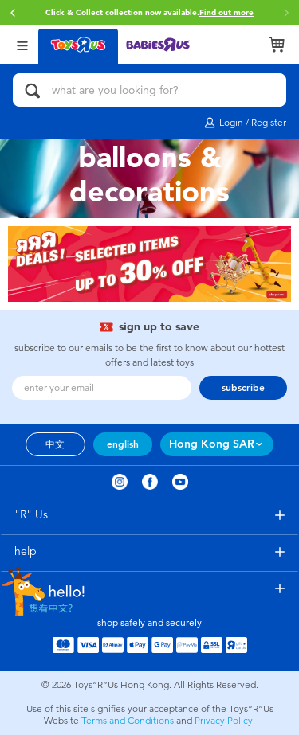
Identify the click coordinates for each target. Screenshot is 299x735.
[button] (12, 12)
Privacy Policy (224, 720)
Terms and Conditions (127, 720)
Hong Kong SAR (211, 444)
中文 (55, 444)
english (123, 444)
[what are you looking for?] (149, 90)
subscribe (243, 387)
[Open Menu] (22, 44)
